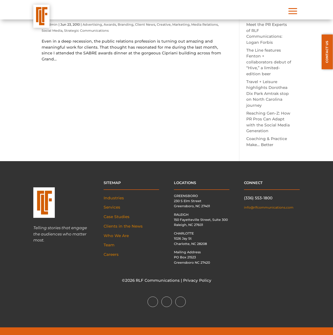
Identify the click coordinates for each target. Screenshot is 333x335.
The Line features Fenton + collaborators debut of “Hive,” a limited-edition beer (268, 62)
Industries (114, 198)
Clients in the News (123, 226)
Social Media (52, 30)
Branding (125, 24)
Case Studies (117, 216)
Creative (164, 24)
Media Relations (204, 24)
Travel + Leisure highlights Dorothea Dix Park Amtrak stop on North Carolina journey (267, 93)
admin (52, 24)
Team (109, 245)
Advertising (92, 24)
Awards (110, 24)
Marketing (181, 24)
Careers (111, 254)
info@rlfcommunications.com (268, 207)
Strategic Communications (86, 30)
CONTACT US (327, 52)
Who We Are (116, 235)
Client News (145, 24)
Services (112, 207)
